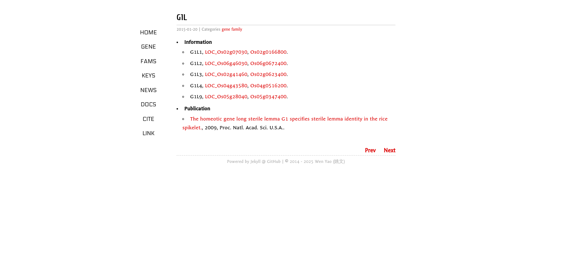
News (148, 90)
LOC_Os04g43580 (226, 86)
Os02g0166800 (268, 52)
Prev (370, 150)
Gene (148, 46)
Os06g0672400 (268, 63)
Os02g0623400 (268, 74)
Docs (148, 104)
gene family (232, 29)
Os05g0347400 (268, 97)
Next (389, 150)
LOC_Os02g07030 (226, 52)
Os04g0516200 (268, 86)
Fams (148, 61)
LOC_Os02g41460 (226, 74)
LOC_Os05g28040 (226, 97)
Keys (148, 75)
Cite (148, 119)
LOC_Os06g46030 (226, 63)
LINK (148, 133)
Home (148, 32)
